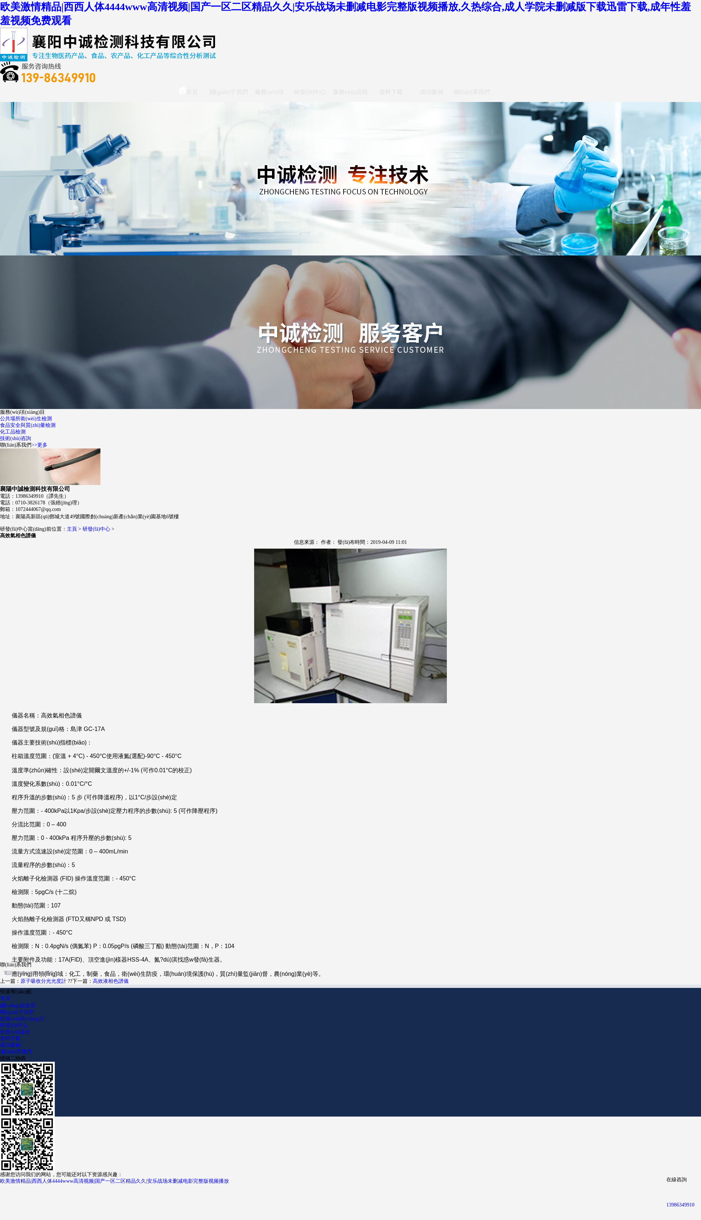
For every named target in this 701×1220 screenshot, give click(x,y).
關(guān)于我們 (229, 92)
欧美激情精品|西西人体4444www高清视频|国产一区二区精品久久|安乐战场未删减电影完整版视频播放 (114, 1181)
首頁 (188, 90)
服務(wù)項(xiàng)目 (269, 95)
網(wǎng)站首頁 (17, 1005)
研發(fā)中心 (310, 92)
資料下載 (391, 92)
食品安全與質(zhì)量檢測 (27, 425)
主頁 (72, 529)
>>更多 (39, 445)
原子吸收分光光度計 (43, 981)
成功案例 (431, 92)
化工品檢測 (13, 432)
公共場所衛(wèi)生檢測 (26, 418)
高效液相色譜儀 (111, 981)
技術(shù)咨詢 (15, 438)
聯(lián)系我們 (472, 92)
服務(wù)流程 (350, 92)
